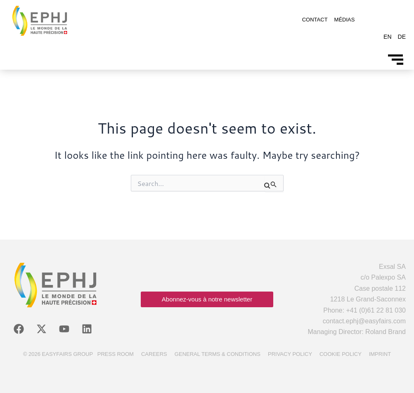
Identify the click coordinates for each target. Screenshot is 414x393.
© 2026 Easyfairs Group (58, 354)
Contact (315, 19)
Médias (344, 19)
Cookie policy (340, 354)
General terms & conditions (217, 354)
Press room (115, 354)
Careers (154, 354)
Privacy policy (290, 354)
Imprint (380, 354)
